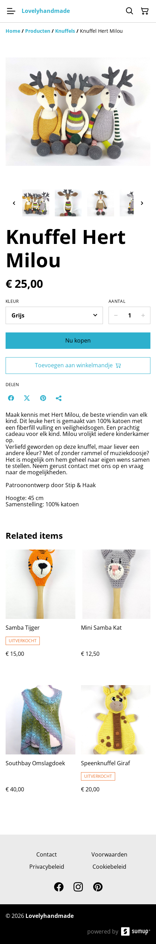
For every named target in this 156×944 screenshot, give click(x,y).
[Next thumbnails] (142, 203)
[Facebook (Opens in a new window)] (11, 398)
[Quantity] (129, 315)
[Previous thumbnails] (14, 203)
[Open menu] (11, 11)
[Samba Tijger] (40, 610)
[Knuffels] (65, 31)
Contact (46, 854)
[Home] (13, 31)
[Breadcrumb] (78, 31)
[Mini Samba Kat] (116, 610)
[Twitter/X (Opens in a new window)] (27, 398)
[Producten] (37, 31)
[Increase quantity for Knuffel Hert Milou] (143, 315)
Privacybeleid (46, 866)
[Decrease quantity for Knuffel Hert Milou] (116, 315)
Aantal (117, 301)
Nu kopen (78, 340)
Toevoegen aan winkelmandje (78, 365)
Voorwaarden (109, 854)
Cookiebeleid (109, 866)
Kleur (12, 301)
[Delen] (59, 398)
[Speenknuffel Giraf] (116, 746)
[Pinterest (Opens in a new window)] (43, 398)
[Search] (129, 11)
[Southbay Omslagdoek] (40, 746)
